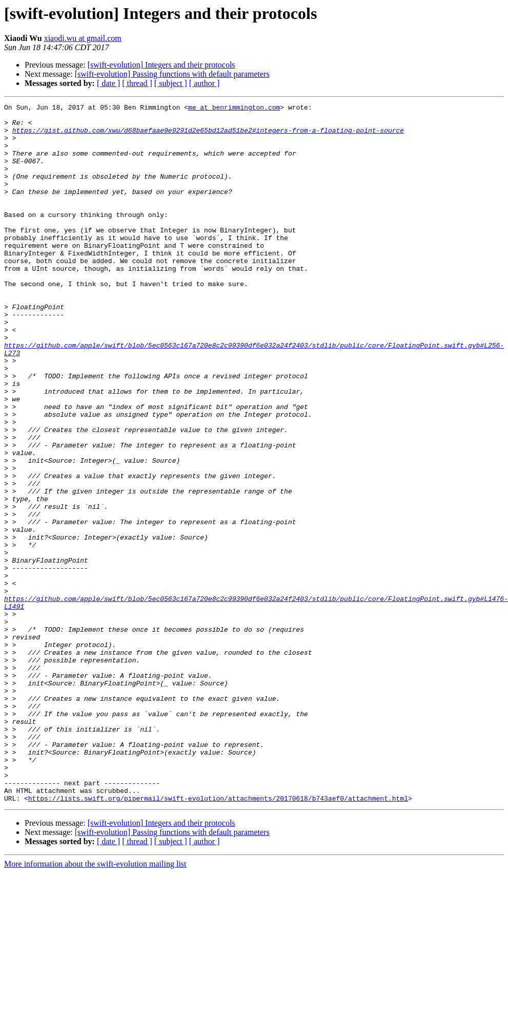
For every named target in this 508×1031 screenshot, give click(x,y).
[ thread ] (137, 83)
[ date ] (108, 83)
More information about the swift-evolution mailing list (95, 1003)
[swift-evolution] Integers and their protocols (161, 64)
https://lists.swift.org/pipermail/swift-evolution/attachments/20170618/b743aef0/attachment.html (218, 937)
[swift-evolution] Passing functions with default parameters (172, 74)
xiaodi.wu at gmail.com (82, 38)
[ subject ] (170, 83)
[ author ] (204, 83)
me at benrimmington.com (234, 108)
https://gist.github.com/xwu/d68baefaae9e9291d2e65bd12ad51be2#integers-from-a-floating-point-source (208, 136)
